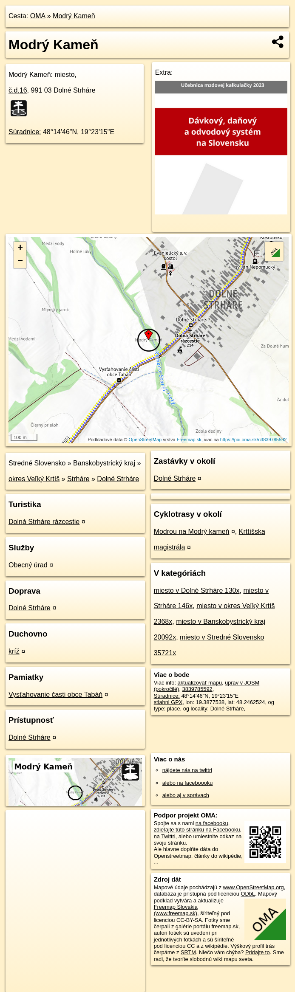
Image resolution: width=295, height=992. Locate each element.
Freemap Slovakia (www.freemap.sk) (176, 910)
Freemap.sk (189, 439)
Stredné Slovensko (37, 463)
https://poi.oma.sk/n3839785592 (253, 439)
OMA (37, 16)
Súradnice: (25, 131)
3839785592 (197, 689)
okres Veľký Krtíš (34, 478)
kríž (14, 651)
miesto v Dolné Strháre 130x (197, 590)
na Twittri (165, 836)
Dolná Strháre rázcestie (44, 521)
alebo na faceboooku (187, 783)
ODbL (248, 894)
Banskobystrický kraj (104, 463)
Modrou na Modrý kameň (192, 531)
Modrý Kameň (74, 16)
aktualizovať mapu (200, 682)
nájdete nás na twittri (187, 770)
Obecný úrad (28, 565)
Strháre (78, 478)
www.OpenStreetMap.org (253, 887)
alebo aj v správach (185, 795)
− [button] (20, 261)
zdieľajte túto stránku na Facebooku (197, 829)
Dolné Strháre (118, 478)
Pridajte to (257, 952)
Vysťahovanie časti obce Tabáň (55, 694)
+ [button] (20, 248)
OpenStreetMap (145, 439)
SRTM (188, 952)
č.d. (18, 90)
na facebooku (212, 823)
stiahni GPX (168, 702)
